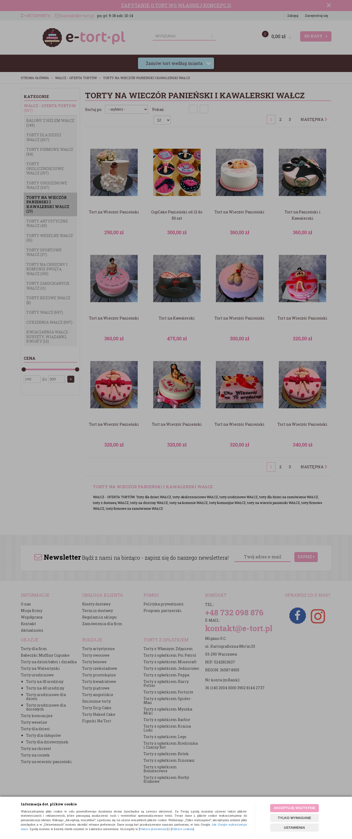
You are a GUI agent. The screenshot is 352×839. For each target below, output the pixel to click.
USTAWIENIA (294, 828)
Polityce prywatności (154, 829)
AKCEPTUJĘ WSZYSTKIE (294, 808)
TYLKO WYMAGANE (294, 818)
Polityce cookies (182, 829)
